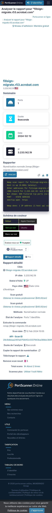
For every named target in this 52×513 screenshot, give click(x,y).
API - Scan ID (16, 336)
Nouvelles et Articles (16, 438)
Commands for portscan (17, 430)
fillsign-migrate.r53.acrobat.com (21, 270)
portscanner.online (23, 483)
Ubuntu (24, 228)
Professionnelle (14, 458)
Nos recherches (14, 413)
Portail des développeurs (18, 434)
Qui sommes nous (15, 410)
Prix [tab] (28, 257)
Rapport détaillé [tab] (13, 257)
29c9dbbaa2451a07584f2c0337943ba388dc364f (27, 340)
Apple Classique (28, 221)
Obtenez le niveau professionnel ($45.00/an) (25, 298)
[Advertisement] (24, 53)
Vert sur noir (10, 228)
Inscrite (10, 454)
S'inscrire (11, 474)
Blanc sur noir (11, 234)
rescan (10, 174)
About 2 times (32, 366)
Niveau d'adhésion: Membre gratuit (31, 26)
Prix (9, 450)
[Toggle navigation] (48, 2)
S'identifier (34, 2)
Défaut (8, 221)
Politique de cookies (34, 495)
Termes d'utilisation (20, 490)
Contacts (11, 417)
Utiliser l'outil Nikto (33, 371)
